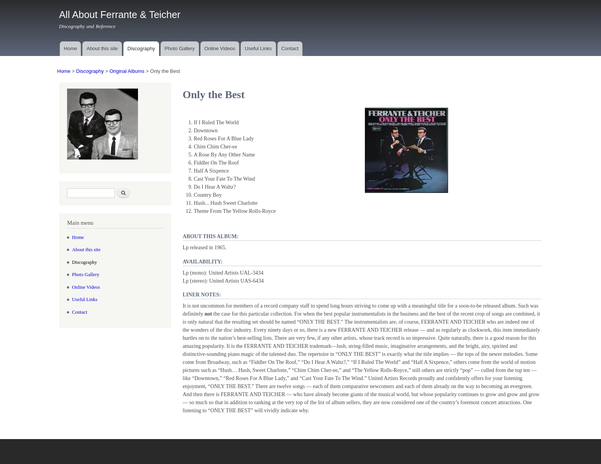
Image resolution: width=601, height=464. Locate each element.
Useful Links (258, 48)
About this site (102, 48)
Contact (290, 48)
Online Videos (219, 48)
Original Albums (127, 71)
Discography (141, 48)
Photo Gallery (179, 48)
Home (70, 48)
